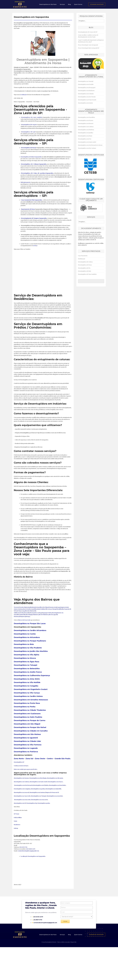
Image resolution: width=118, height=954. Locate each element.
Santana (20, 609)
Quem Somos (78, 4)
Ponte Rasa (18, 611)
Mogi (40, 613)
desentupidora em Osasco (55, 781)
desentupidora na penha (38, 789)
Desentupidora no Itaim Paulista (28, 717)
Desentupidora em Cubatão (86, 93)
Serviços (62, 4)
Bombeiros (17, 824)
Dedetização (81, 259)
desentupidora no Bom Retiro (57, 785)
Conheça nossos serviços (21, 765)
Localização (23, 94)
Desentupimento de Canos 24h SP (87, 32)
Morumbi (27, 613)
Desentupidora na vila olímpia (37, 778)
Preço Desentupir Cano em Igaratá (88, 45)
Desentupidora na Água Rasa (26, 662)
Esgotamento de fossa (28, 209)
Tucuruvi (16, 607)
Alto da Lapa (52, 614)
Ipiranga (27, 616)
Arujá (55, 607)
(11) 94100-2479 (30, 849)
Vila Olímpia (29, 614)
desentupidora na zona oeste (22, 799)
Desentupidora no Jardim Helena (28, 696)
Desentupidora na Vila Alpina (26, 655)
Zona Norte (19, 759)
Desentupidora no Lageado (26, 748)
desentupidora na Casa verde (22, 796)
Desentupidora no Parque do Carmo (29, 720)
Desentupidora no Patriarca (26, 752)
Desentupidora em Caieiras (85, 126)
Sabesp (16, 828)
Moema (32, 613)
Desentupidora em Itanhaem (86, 90)
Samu (15, 821)
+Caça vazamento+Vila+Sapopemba (31, 200)
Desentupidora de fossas (28, 147)
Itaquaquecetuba (47, 613)
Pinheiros (35, 614)
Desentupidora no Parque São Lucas (30, 623)
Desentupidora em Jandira (85, 132)
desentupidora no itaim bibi (53, 789)
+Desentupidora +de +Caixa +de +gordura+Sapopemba (37, 173)
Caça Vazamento (82, 255)
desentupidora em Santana (37, 792)
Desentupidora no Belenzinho (27, 669)
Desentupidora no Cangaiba (26, 686)
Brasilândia (60, 609)
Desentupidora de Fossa (85, 265)
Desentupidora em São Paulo (48, 4)
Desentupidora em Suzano (85, 120)
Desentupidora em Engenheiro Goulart (30, 689)
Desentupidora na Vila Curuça (27, 693)
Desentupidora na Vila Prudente (28, 648)
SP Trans (16, 814)
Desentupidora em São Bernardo (23, 785)
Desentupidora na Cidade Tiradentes (30, 710)
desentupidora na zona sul (21, 792)
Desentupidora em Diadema (86, 129)
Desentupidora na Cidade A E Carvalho (31, 731)
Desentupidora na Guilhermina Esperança (32, 675)
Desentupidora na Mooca (25, 658)
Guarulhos (39, 607)
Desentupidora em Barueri (85, 123)
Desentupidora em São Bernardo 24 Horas (90, 145)
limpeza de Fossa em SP (52, 792)
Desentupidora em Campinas (22, 789)
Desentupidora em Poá (84, 139)
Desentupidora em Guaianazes (27, 714)
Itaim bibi (22, 614)
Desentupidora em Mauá (85, 136)
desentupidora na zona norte (39, 799)
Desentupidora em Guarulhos (86, 117)
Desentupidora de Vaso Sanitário (87, 274)
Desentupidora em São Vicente (87, 97)
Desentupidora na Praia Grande (87, 100)
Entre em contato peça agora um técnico (25, 769)
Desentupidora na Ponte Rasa (27, 703)
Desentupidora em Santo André (87, 142)
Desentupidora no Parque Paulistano (30, 641)
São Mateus (30, 611)
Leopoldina (34, 609)
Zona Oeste (40, 759)
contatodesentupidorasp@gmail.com (28, 851)
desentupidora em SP (20, 803)
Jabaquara (22, 616)
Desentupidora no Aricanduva (27, 637)
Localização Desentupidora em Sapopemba (33, 856)
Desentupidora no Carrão (25, 634)
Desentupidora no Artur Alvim (27, 679)
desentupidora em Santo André (39, 781)
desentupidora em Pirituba (40, 785)
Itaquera (62, 607)
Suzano (51, 607)
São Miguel (46, 607)
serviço (35, 245)
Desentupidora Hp (31, 803)
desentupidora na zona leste (55, 796)
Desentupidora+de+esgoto (29, 124)
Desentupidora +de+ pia (28, 132)
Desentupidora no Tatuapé (25, 665)
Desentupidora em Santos (85, 103)
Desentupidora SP (19, 762)
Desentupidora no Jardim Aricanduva (30, 630)
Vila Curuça (48, 609)
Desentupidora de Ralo (84, 271)
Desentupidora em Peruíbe (85, 84)
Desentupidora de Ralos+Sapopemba (31, 157)
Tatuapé (54, 609)
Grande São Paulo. (63, 759)
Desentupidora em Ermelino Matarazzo (31, 700)
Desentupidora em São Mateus (27, 734)
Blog (69, 4)
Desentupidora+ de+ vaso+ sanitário (31, 117)
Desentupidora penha (43, 803)
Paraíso (21, 607)
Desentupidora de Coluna (85, 262)
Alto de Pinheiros (43, 614)
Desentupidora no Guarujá (85, 81)
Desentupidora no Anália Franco (28, 672)
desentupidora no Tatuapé (38, 796)
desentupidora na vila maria (55, 778)
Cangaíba (24, 611)
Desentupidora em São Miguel (27, 724)
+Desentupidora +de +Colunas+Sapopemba (33, 164)
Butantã (34, 607)
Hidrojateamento (25, 182)
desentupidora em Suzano (21, 778)
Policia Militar (18, 817)
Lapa (58, 607)
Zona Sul (29, 759)
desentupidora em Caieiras (21, 781)
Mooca (36, 613)
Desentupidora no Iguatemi (26, 738)
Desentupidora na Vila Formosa (27, 745)
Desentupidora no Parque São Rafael (30, 727)
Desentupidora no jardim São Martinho (31, 651)
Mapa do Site (73, 942)
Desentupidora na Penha (24, 707)
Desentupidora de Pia (84, 268)
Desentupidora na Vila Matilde (27, 682)
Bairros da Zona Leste (24, 620)
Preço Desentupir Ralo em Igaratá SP (88, 48)
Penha (22, 613)
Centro (50, 759)
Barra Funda (26, 609)
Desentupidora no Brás (24, 644)
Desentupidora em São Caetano (87, 148)
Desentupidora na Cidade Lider (27, 741)
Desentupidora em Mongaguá (86, 87)
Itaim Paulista (41, 609)
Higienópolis (27, 607)
